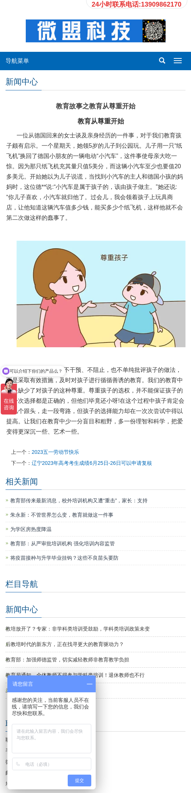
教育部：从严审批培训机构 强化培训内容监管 (62, 543)
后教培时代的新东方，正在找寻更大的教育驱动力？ (65, 644)
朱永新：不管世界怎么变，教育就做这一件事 (61, 515)
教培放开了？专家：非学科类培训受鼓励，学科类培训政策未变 (78, 629)
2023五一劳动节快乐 (55, 452)
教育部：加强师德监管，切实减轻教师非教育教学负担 (67, 660)
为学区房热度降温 (31, 529)
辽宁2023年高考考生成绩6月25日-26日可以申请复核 (92, 463)
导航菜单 (17, 61)
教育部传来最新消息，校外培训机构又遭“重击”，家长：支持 (79, 500)
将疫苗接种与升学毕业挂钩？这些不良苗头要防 (64, 558)
